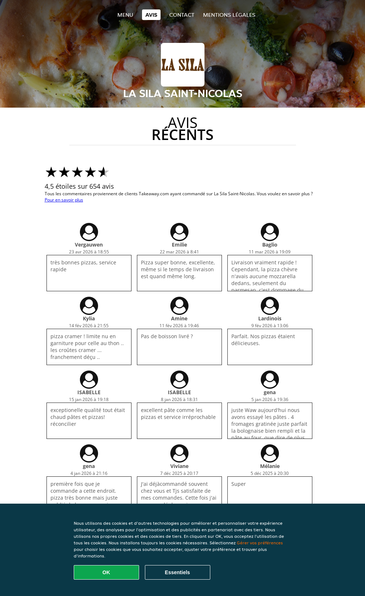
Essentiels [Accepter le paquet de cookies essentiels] (177, 572)
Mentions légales (229, 15)
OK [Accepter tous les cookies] (106, 572)
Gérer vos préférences (260, 542)
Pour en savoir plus (64, 200)
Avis (151, 15)
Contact (181, 15)
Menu (125, 15)
